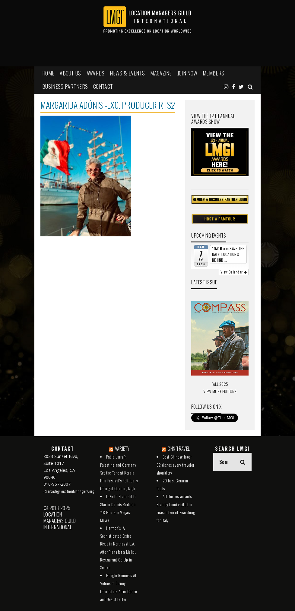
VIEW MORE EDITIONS (219, 391)
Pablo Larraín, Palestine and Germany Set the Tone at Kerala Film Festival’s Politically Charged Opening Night (119, 472)
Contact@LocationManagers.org (68, 491)
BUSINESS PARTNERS (65, 86)
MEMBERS (213, 73)
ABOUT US (70, 73)
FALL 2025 (220, 384)
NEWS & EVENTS (127, 73)
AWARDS (96, 73)
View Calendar (233, 271)
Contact (103, 86)
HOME (48, 73)
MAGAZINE (161, 73)
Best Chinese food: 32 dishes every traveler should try (175, 464)
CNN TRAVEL (179, 448)
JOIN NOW (187, 73)
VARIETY (122, 448)
